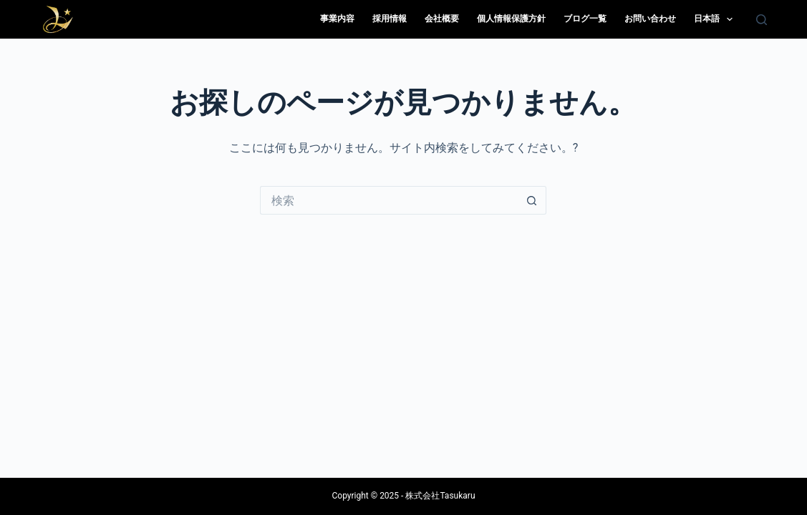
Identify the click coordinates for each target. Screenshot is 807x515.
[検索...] (389, 200)
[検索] (761, 19)
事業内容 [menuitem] (337, 19)
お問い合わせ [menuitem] (650, 19)
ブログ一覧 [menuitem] (585, 19)
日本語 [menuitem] (716, 19)
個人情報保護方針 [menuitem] (511, 19)
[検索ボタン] (532, 200)
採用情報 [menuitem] (389, 19)
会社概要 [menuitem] (442, 19)
